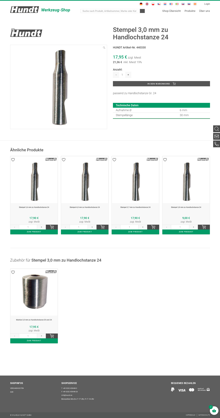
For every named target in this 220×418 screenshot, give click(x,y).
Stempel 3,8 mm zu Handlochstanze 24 (186, 212)
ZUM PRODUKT (34, 240)
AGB (12, 391)
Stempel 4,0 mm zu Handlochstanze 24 (84, 212)
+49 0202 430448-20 (70, 391)
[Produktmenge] (122, 75)
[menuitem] (141, 4)
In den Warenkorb (158, 84)
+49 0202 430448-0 (70, 387)
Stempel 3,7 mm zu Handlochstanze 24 (135, 212)
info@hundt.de (67, 395)
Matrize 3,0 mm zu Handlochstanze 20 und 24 (34, 331)
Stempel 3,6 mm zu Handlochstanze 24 (34, 212)
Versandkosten (18, 387)
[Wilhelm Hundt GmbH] (40, 9)
